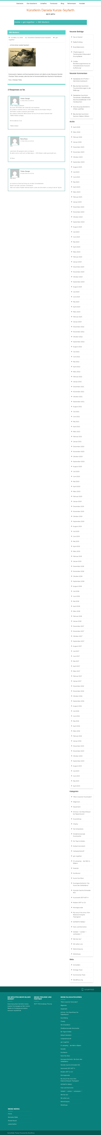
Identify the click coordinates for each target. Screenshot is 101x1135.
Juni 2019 (76, 536)
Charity (75, 824)
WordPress (31, 1133)
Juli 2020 (76, 471)
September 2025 (79, 162)
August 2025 (77, 167)
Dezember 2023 (78, 267)
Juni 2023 (76, 297)
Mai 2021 (76, 421)
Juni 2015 (76, 776)
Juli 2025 (76, 172)
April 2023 (76, 307)
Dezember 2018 (78, 566)
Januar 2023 (77, 322)
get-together (29, 22)
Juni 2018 (76, 596)
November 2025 (78, 152)
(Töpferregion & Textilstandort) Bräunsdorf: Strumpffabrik (82, 54)
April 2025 (76, 187)
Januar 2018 (77, 621)
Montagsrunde (78, 907)
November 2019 (78, 511)
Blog (62, 3)
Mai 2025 (76, 182)
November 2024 (78, 212)
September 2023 (78, 282)
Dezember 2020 (78, 446)
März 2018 (76, 611)
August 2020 (77, 466)
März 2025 (76, 192)
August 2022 (77, 347)
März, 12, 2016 (18, 37)
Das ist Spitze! (78, 37)
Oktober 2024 (78, 217)
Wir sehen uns (78, 944)
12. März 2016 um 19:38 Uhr (27, 100)
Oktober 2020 (78, 456)
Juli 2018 (76, 591)
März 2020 (76, 491)
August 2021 (77, 406)
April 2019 (76, 546)
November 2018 (78, 571)
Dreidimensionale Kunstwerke (79, 835)
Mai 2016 (76, 721)
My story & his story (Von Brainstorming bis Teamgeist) (81, 915)
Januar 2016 (77, 741)
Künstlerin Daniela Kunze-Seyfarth (50, 10)
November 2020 (78, 451)
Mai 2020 (76, 481)
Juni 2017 (76, 656)
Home (17, 22)
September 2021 (78, 401)
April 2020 (76, 486)
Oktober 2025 (78, 157)
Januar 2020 (77, 501)
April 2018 (76, 606)
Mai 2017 (76, 661)
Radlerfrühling (77, 42)
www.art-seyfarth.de (14, 1010)
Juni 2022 (76, 357)
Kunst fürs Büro (78, 878)
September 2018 (78, 581)
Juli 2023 (76, 292)
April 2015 (76, 786)
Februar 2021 (77, 436)
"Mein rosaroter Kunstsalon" (82, 797)
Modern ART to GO (79, 902)
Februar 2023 (77, 317)
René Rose (76, 107)
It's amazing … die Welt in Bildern (81, 862)
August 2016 (77, 706)
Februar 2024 (77, 257)
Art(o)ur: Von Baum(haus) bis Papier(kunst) (81, 813)
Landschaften (12, 1124)
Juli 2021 (76, 411)
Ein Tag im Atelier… (79, 841)
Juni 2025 (76, 177)
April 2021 (76, 426)
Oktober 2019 (77, 516)
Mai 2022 (76, 362)
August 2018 (77, 586)
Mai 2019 (76, 541)
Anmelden (76, 965)
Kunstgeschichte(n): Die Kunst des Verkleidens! (81, 884)
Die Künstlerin (32, 3)
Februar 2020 (77, 496)
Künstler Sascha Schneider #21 (82, 891)
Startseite (19, 3)
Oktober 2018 (77, 576)
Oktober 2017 (77, 636)
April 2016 (76, 726)
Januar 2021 (77, 441)
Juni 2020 (76, 476)
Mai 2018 (76, 601)
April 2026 (76, 127)
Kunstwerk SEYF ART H (80, 897)
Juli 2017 (76, 651)
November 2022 (78, 332)
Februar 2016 (77, 736)
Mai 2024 (76, 242)
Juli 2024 (76, 232)
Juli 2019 (76, 531)
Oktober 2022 (78, 337)
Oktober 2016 (77, 696)
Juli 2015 (76, 771)
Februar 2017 (77, 676)
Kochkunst (76, 873)
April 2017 (76, 666)
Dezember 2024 (78, 207)
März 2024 (76, 252)
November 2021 (78, 391)
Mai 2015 (76, 781)
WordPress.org (78, 980)
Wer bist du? (77, 939)
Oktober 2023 (78, 277)
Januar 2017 (77, 681)
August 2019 (77, 526)
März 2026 (76, 132)
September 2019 (78, 521)
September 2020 (79, 461)
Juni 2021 (76, 416)
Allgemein (76, 802)
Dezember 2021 (78, 386)
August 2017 (77, 646)
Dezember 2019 (78, 506)
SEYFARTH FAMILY (79, 922)
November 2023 (78, 272)
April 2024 (76, 247)
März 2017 (76, 671)
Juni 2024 (76, 237)
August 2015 (77, 766)
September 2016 (78, 701)
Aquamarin (77, 807)
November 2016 (78, 691)
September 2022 (79, 342)
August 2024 (77, 227)
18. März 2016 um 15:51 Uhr (27, 173)
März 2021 (76, 431)
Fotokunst (53, 3)
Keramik (76, 868)
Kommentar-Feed (79, 975)
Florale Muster (12, 1120)
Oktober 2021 (77, 396)
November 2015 (78, 751)
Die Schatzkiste (78, 829)
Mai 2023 (76, 302)
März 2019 (76, 551)
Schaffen (43, 3)
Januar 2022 (77, 382)
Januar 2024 (77, 262)
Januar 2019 (77, 561)
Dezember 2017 (78, 626)
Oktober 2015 (77, 756)
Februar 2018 (77, 616)
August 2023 (77, 287)
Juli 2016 (76, 711)
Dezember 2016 (78, 686)
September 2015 (78, 761)
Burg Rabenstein (78, 47)
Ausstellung (77, 819)
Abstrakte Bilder (13, 1117)
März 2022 (76, 372)
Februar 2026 (77, 137)
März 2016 (76, 731)
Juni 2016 (76, 716)
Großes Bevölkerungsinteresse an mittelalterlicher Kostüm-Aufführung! (81, 65)
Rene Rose (24, 139)
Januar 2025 (77, 202)
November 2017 (78, 631)
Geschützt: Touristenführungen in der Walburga (82, 88)
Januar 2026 (77, 142)
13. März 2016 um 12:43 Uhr (27, 141)
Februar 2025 (77, 197)
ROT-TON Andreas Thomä (43, 1004)
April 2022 (76, 367)
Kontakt (82, 3)
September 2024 (78, 222)
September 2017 (78, 641)
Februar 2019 (77, 556)
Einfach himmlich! (79, 846)
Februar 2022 (77, 377)
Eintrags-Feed (77, 970)
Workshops (77, 954)
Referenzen (71, 3)
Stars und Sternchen (80, 927)
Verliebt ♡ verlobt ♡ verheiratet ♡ (80, 933)
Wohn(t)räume (78, 949)
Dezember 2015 (78, 746)
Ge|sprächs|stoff (78, 851)
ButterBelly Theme (14, 1133)
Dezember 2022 (78, 327)
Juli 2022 (76, 352)
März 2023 (76, 312)
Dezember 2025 (78, 147)
